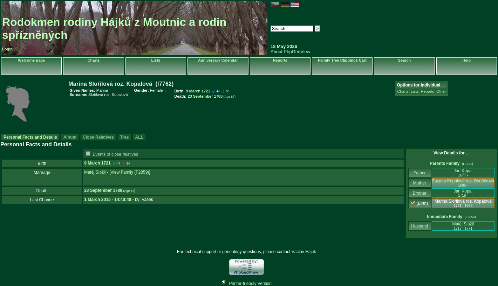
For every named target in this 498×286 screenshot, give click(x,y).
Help (466, 60)
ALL (139, 137)
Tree (124, 137)
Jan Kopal (463, 172)
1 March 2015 (97, 199)
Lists (156, 60)
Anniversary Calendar (218, 60)
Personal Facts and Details (30, 137)
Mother (419, 183)
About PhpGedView (290, 51)
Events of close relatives (115, 154)
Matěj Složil (94, 172)
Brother (420, 193)
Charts (94, 60)
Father (419, 172)
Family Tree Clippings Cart (342, 60)
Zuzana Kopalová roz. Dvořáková (463, 183)
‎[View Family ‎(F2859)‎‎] (129, 172)
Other (441, 91)
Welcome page (31, 60)
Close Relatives (98, 137)
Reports (280, 60)
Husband (419, 226)
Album (69, 137)
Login (7, 49)
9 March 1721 (97, 163)
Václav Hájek (304, 251)
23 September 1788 (103, 190)
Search (404, 60)
